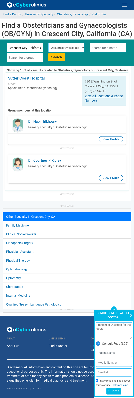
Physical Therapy (18, 260)
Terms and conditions (18, 388)
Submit (113, 391)
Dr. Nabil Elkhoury (42, 121)
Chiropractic (14, 287)
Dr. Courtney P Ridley (44, 160)
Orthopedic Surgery (19, 243)
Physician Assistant (20, 251)
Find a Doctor (58, 346)
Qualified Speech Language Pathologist (33, 304)
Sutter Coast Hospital (26, 78)
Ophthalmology (16, 269)
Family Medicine (17, 225)
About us (13, 346)
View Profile (111, 139)
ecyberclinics (27, 5)
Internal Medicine (18, 295)
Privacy (36, 388)
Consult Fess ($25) (112, 343)
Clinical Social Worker (21, 234)
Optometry (13, 278)
